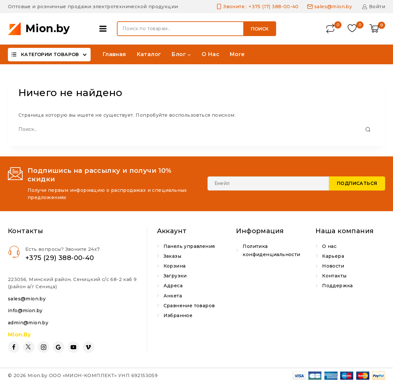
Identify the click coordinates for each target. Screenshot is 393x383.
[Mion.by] (39, 28)
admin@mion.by (28, 323)
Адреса (173, 286)
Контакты (334, 276)
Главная (114, 54)
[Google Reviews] (58, 347)
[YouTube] (73, 347)
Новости (333, 266)
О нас (210, 54)
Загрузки (175, 276)
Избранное (178, 315)
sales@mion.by (27, 299)
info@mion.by (25, 310)
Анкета (173, 296)
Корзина (175, 266)
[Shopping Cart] (377, 29)
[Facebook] (13, 347)
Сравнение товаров (189, 306)
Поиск (260, 29)
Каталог (149, 54)
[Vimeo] (88, 347)
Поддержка (337, 286)
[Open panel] (104, 29)
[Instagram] (43, 347)
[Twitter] (28, 347)
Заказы (172, 256)
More (237, 54)
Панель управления (189, 246)
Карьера (333, 256)
